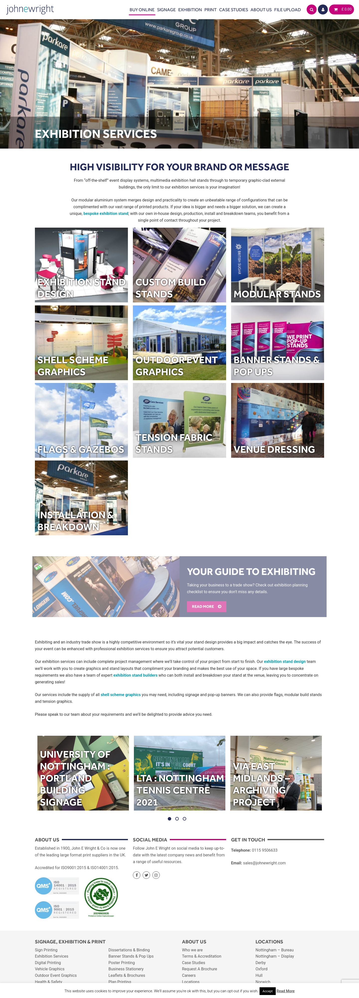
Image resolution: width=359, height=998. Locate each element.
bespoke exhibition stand (106, 213)
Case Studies (233, 9)
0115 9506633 (264, 850)
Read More (285, 991)
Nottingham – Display (275, 956)
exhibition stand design (285, 661)
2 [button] (177, 818)
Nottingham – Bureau (275, 950)
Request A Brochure (199, 969)
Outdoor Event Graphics (56, 975)
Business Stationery (126, 969)
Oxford (262, 969)
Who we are (192, 950)
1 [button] (169, 818)
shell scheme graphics (121, 694)
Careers (189, 975)
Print (210, 9)
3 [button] (184, 818)
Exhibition (190, 9)
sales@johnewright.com (264, 863)
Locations (190, 982)
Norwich (263, 982)
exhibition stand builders (135, 675)
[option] (83, 774)
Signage (166, 9)
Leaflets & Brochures (126, 975)
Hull (259, 975)
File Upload (287, 9)
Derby (261, 962)
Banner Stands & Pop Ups (131, 956)
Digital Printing (48, 962)
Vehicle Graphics (50, 969)
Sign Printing (46, 950)
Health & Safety (48, 982)
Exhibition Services (51, 956)
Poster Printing (121, 962)
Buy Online (142, 9)
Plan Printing (119, 982)
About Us (261, 9)
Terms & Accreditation (201, 956)
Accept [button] (268, 991)
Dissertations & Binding (129, 950)
